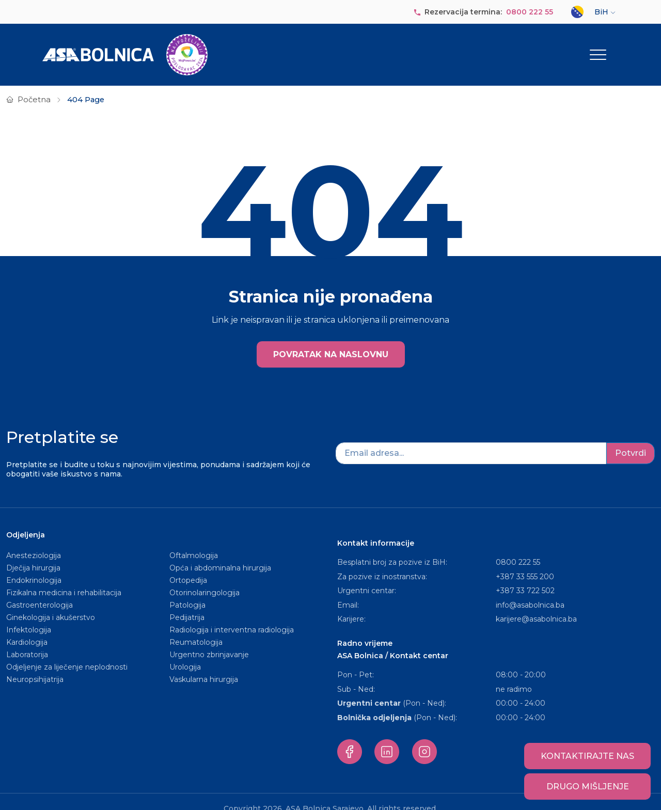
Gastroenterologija (39, 590)
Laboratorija (27, 640)
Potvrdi (630, 438)
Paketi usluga (416, 47)
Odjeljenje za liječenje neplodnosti (67, 652)
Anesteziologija (33, 541)
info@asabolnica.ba (530, 590)
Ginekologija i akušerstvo (50, 603)
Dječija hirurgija (33, 553)
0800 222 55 (529, 12)
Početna (34, 85)
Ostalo (591, 47)
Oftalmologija (193, 541)
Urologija (185, 652)
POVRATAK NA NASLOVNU (330, 340)
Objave (477, 47)
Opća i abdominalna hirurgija (220, 553)
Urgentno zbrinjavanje (209, 640)
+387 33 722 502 (525, 576)
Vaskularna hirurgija (203, 665)
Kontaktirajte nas (587, 756)
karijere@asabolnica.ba (536, 604)
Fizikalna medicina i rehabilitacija (64, 578)
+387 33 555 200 (525, 562)
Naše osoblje (352, 47)
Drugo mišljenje (587, 786)
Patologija (187, 590)
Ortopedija (188, 565)
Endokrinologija (33, 565)
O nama (239, 47)
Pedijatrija (186, 603)
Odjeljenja (285, 47)
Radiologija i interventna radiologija (231, 615)
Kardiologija (27, 627)
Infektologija (28, 615)
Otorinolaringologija (204, 578)
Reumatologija (196, 627)
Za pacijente (536, 47)
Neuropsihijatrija (35, 665)
